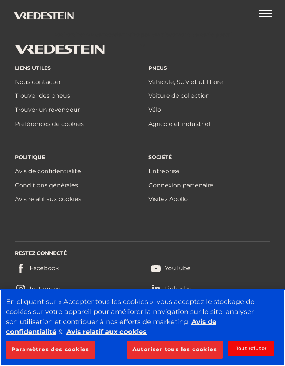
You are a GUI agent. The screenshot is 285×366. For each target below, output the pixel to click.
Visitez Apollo (168, 199)
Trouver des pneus (42, 95)
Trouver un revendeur (47, 109)
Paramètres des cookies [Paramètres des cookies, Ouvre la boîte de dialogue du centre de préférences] (50, 349)
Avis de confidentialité (48, 171)
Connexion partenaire (180, 185)
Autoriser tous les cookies (174, 349)
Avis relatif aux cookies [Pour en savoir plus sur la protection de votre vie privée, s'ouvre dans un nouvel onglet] (106, 332)
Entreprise (164, 171)
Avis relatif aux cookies (48, 199)
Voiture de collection (179, 95)
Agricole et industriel (179, 123)
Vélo (154, 109)
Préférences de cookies (49, 123)
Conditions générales (46, 185)
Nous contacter (38, 81)
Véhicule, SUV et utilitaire (185, 81)
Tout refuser (251, 348)
